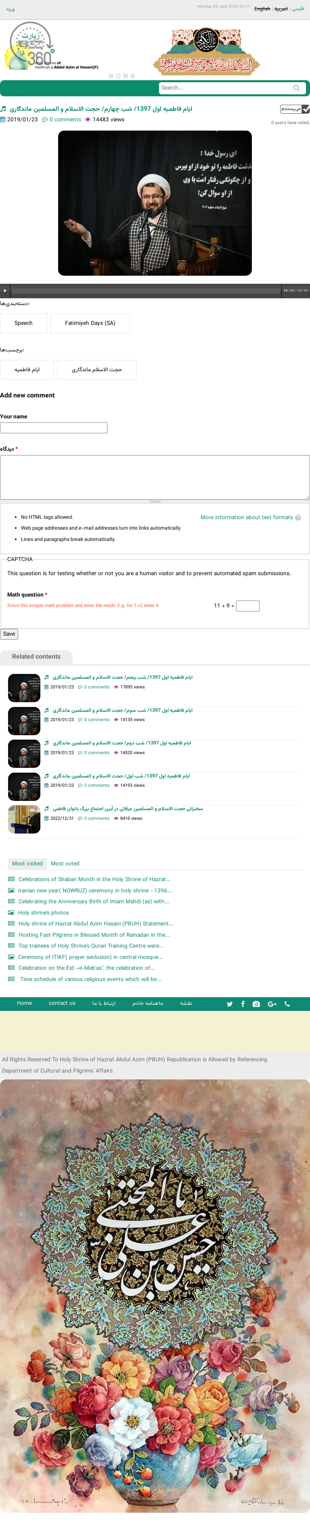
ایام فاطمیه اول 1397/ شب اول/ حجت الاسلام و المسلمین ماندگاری (121, 776)
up (295, 109)
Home (24, 1003)
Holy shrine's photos (43, 913)
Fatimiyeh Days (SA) (90, 323)
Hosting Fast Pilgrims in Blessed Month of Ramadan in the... (94, 935)
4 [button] (132, 75)
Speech (24, 323)
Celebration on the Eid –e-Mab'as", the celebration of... (87, 968)
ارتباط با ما (103, 1003)
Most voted (65, 864)
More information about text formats (247, 518)
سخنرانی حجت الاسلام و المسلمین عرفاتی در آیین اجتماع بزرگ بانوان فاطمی (128, 809)
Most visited (27, 864)
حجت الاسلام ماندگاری (97, 370)
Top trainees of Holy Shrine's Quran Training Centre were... (91, 946)
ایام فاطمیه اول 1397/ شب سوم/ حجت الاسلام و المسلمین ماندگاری (123, 711)
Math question (27, 595)
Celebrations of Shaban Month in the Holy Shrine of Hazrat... (95, 879)
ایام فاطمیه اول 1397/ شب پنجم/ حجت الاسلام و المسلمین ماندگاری (123, 678)
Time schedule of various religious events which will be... (90, 979)
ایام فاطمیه (27, 370)
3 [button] (125, 75)
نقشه (186, 1003)
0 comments (65, 120)
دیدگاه (9, 449)
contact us (62, 1003)
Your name (13, 417)
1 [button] (111, 75)
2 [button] (118, 75)
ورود (10, 9)
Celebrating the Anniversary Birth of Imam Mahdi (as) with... (94, 902)
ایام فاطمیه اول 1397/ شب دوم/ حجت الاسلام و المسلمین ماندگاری (122, 743)
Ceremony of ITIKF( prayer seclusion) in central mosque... (90, 957)
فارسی (298, 9)
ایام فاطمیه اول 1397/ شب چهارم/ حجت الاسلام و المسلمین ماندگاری (101, 109)
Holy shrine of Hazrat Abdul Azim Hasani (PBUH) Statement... (96, 924)
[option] (155, 203)
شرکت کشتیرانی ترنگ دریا (28, 1046)
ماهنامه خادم (147, 1003)
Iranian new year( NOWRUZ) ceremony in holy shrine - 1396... (95, 891)
